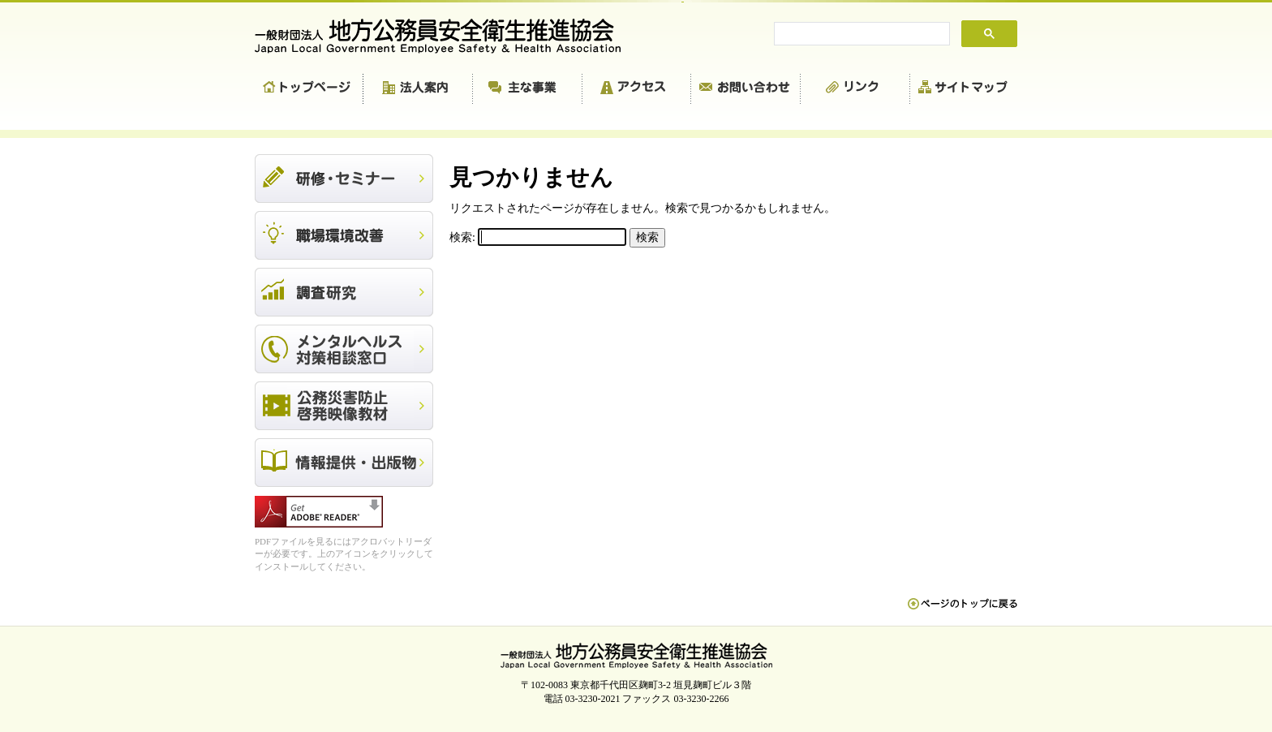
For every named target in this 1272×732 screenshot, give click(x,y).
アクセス (636, 89)
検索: (462, 237)
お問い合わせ (746, 89)
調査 (344, 292)
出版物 (344, 462)
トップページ (309, 89)
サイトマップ (963, 89)
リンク (855, 89)
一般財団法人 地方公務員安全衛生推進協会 (445, 36)
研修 (344, 178)
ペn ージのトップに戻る (962, 612)
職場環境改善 (344, 235)
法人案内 (418, 89)
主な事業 (527, 89)
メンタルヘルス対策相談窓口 (344, 349)
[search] (860, 34)
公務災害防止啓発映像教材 (344, 405)
